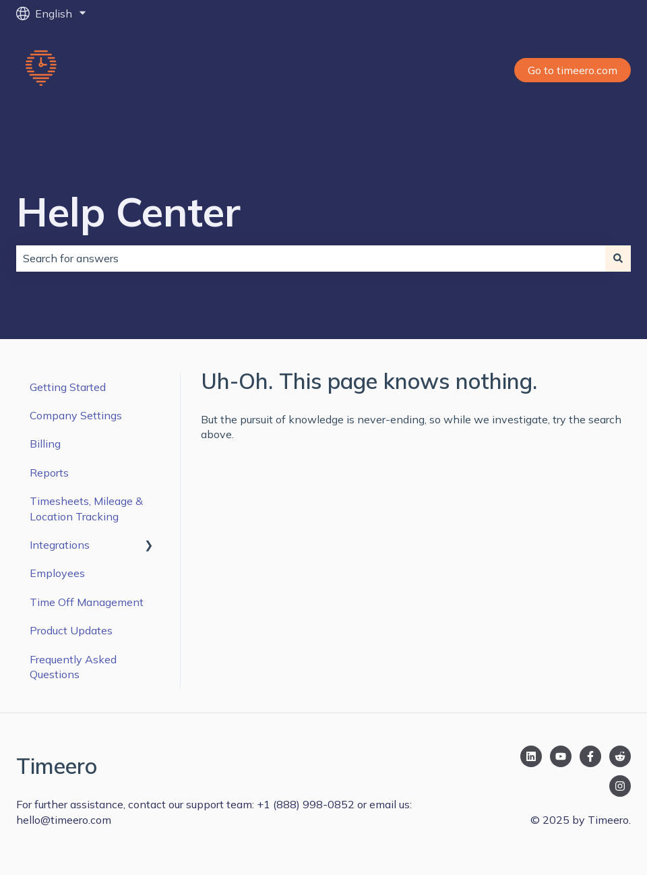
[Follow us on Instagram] (620, 786)
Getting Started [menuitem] (68, 387)
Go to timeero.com (572, 70)
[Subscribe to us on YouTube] (561, 756)
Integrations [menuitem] (60, 544)
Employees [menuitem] (57, 573)
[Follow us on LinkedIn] (531, 756)
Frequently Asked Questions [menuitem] (73, 667)
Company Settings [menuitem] (76, 415)
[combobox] (310, 258)
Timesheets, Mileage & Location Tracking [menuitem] (86, 508)
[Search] (618, 258)
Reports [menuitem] (49, 472)
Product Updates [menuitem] (71, 630)
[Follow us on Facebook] (590, 756)
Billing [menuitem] (45, 443)
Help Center (128, 211)
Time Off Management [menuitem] (87, 602)
